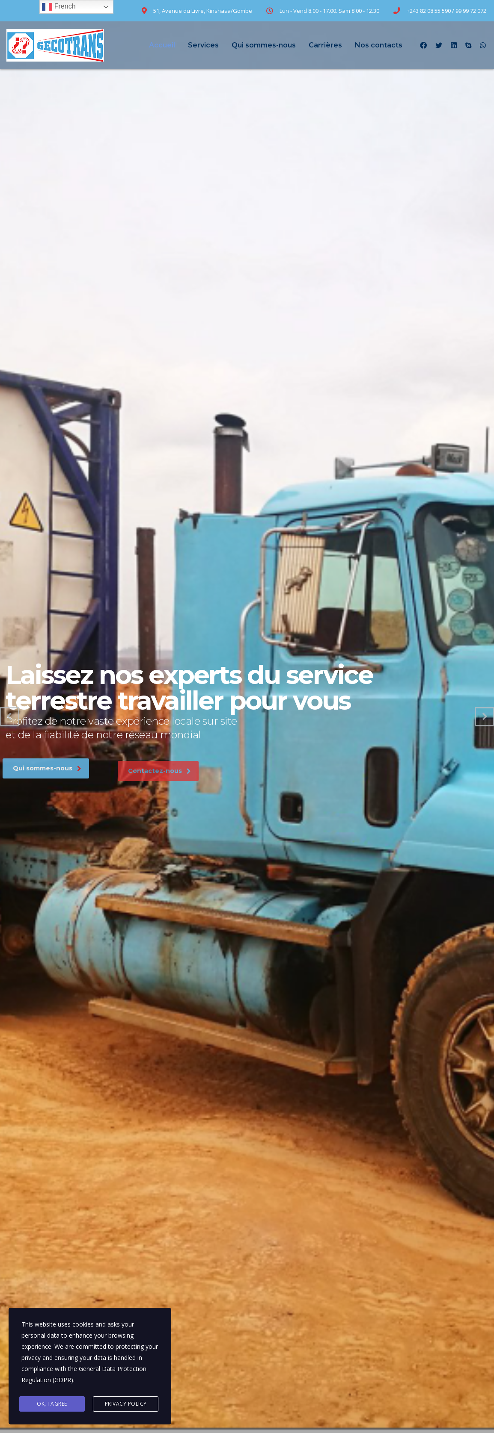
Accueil (162, 45)
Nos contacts (378, 45)
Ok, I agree (52, 1403)
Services (203, 45)
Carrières (325, 45)
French (58, 7)
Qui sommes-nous (264, 45)
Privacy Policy (126, 1403)
